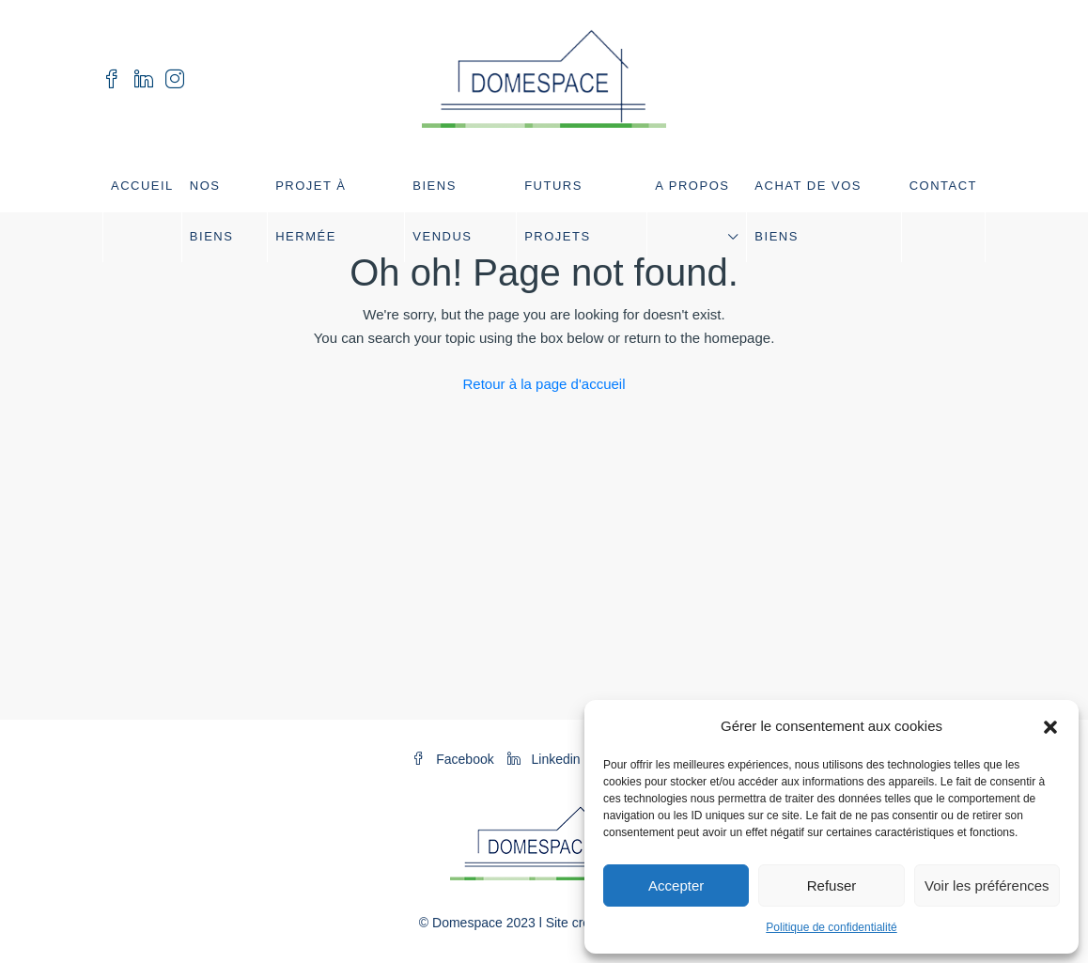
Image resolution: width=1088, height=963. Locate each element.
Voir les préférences (987, 885)
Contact (943, 186)
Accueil (142, 186)
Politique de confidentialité (831, 927)
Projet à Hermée (310, 211)
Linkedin (545, 759)
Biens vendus (442, 211)
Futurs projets (557, 211)
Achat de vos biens (808, 211)
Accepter (676, 885)
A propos (692, 186)
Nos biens (212, 211)
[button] (1050, 726)
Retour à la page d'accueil (544, 384)
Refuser (832, 885)
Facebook (454, 759)
